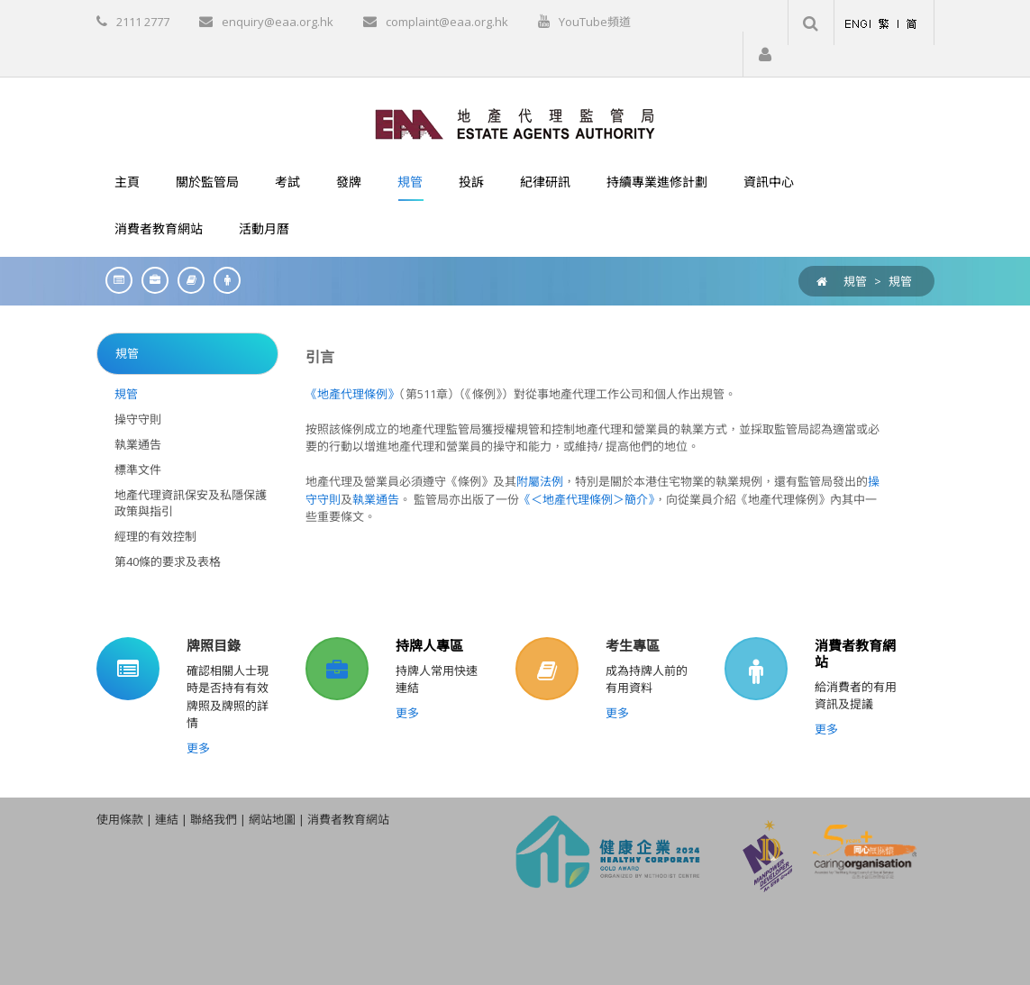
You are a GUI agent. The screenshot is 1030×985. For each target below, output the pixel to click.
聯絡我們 (213, 819)
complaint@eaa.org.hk (447, 22)
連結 (166, 819)
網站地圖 (272, 819)
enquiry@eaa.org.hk (277, 22)
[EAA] (515, 122)
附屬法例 (539, 481)
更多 (198, 748)
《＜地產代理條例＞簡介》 (586, 499)
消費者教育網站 (855, 653)
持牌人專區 (429, 645)
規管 (900, 281)
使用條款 (119, 819)
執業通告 (375, 499)
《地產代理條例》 (352, 394)
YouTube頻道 (595, 22)
